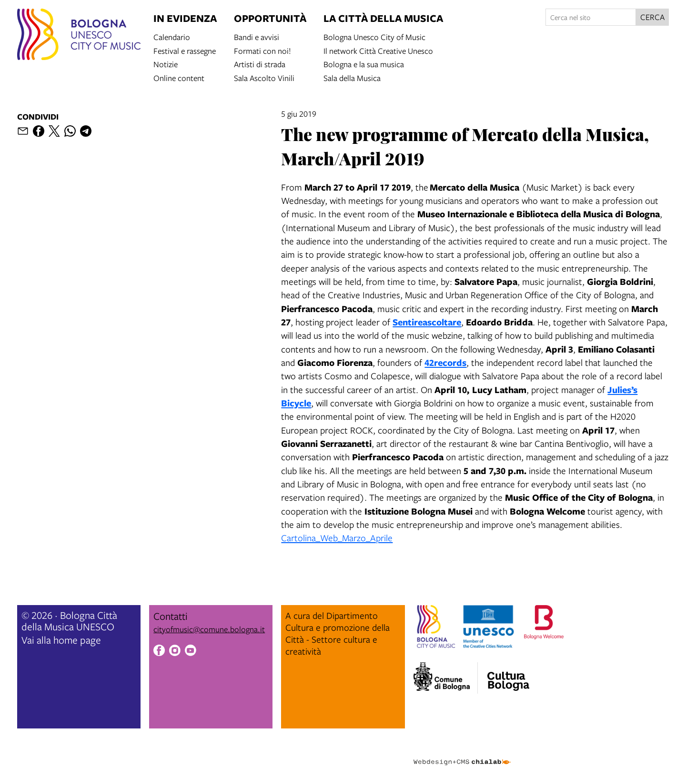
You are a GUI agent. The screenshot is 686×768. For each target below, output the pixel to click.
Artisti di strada (259, 64)
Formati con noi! (262, 50)
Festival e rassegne (184, 50)
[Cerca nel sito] (590, 17)
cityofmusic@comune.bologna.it (209, 629)
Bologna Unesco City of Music (374, 36)
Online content (178, 77)
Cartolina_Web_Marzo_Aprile (337, 538)
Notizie (165, 64)
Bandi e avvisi (256, 36)
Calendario (171, 36)
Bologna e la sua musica (363, 64)
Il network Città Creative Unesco (378, 50)
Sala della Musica (352, 77)
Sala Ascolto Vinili (264, 77)
